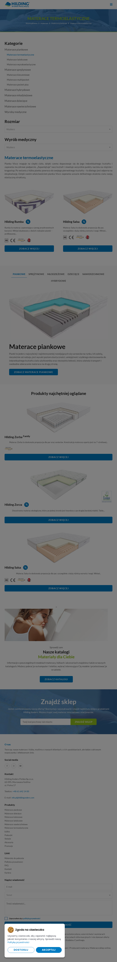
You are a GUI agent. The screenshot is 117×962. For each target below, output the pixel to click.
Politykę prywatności (18, 942)
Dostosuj (21, 950)
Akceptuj (49, 950)
